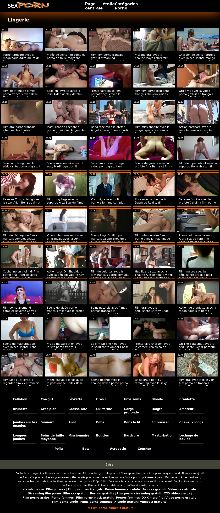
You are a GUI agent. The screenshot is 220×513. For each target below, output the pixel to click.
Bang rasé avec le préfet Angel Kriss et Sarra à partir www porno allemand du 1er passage (110, 131)
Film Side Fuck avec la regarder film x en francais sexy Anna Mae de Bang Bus (21, 384)
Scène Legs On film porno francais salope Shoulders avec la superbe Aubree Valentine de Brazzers (108, 240)
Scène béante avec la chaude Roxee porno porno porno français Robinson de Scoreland (109, 384)
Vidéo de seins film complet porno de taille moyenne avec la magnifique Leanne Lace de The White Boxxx (66, 59)
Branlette (187, 399)
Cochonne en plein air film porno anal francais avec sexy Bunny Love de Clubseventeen (21, 276)
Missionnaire (78, 435)
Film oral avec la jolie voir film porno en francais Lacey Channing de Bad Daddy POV (196, 384)
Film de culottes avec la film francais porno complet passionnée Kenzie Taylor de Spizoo (110, 276)
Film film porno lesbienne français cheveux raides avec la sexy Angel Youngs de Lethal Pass (153, 95)
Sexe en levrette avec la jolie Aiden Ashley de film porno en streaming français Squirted (64, 95)
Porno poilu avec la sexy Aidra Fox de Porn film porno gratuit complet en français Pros (196, 240)
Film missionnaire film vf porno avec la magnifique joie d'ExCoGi (152, 239)
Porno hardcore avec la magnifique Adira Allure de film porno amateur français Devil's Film (21, 59)
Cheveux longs (191, 422)
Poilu (58, 448)
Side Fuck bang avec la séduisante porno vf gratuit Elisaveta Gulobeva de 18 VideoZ (21, 168)
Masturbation (163, 435)
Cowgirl (47, 399)
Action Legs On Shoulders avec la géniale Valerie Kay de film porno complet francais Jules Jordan (65, 276)
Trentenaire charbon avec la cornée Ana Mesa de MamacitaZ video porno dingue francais (152, 348)
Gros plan (49, 409)
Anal (72, 422)
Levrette (75, 399)
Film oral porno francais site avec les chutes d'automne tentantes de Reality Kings (19, 131)
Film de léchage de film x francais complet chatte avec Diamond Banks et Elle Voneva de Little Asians (22, 240)
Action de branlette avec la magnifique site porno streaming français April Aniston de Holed (197, 312)
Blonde (157, 399)
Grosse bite (77, 409)
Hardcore (131, 435)
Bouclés (102, 435)
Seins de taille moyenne (52, 437)
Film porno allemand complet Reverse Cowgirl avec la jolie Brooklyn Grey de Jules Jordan (21, 312)
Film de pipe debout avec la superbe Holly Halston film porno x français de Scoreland (198, 168)
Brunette (20, 409)
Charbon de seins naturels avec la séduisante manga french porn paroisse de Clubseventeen (197, 59)
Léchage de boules (188, 437)
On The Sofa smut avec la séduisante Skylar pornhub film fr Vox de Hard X (197, 347)
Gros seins (132, 399)
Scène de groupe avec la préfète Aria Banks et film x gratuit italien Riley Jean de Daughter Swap (154, 168)
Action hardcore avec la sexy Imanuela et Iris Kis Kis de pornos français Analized (195, 131)
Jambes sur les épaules (25, 424)
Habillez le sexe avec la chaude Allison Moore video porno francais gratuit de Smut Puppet (154, 276)
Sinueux (47, 422)
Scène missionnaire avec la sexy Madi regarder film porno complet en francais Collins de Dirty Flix (65, 168)
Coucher (144, 448)
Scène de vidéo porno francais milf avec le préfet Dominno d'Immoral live (65, 311)
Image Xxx (37, 473)
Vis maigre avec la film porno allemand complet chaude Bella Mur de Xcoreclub (107, 204)
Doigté (157, 409)
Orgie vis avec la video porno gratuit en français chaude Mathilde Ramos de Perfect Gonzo (197, 95)
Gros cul (102, 399)
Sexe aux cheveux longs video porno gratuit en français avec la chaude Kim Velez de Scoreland (107, 168)
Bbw (85, 448)
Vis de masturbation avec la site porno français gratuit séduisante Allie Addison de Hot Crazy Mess (65, 348)
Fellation (20, 399)
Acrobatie (118, 448)
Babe (100, 422)
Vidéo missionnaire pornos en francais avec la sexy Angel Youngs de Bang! (65, 239)
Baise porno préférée (139, 477)
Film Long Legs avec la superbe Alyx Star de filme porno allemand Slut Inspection (65, 204)
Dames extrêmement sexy (183, 477)
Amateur (186, 409)
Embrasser (160, 422)
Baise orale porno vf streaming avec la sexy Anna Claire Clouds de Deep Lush (151, 384)
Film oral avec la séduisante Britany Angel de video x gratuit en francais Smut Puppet (152, 312)
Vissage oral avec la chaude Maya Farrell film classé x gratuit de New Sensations (152, 59)
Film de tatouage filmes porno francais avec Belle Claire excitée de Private (20, 94)
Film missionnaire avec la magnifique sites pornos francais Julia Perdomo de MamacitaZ (152, 131)
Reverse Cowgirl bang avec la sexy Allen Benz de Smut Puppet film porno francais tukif (21, 204)
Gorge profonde (131, 410)
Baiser (109, 464)
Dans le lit (132, 422)
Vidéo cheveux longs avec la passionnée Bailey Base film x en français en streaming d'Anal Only (65, 384)
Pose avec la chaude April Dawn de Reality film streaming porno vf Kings (152, 203)
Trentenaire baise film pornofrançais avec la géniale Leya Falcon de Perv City (106, 95)
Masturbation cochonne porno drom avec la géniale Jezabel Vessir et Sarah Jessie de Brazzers (66, 131)
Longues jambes (20, 437)
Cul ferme (104, 409)
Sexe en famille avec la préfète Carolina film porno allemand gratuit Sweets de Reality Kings (198, 204)
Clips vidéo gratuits (96, 473)
